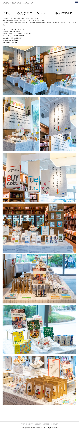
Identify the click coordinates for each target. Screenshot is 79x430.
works (24, 424)
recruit (38, 424)
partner (46, 424)
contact (54, 424)
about (30, 424)
